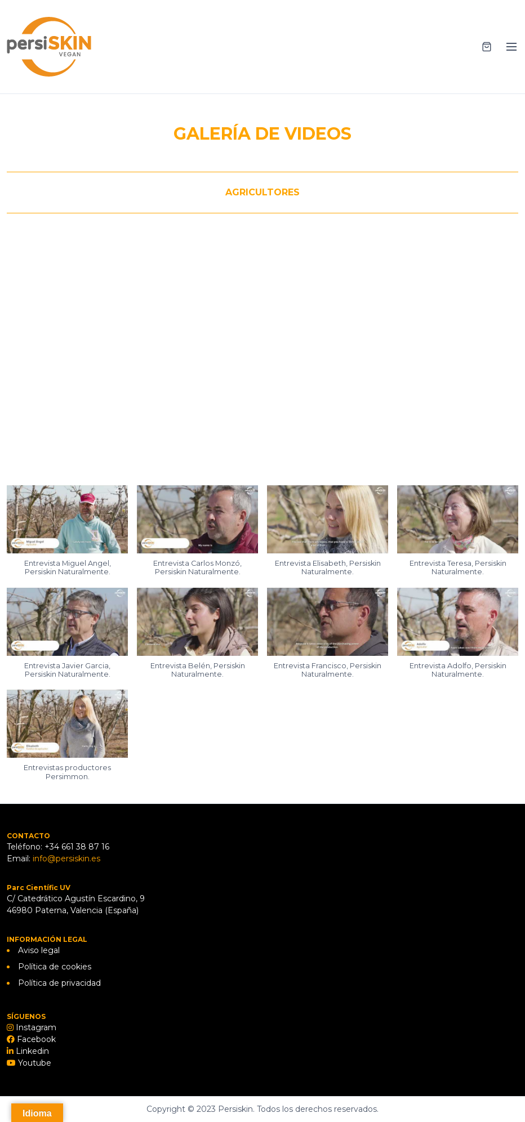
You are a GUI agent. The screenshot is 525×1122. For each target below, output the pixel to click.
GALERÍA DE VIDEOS (262, 133)
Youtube (33, 1063)
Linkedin (31, 1051)
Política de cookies (54, 967)
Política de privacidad (59, 983)
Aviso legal (39, 950)
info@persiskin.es (66, 858)
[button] (67, 536)
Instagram (35, 1027)
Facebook (35, 1039)
